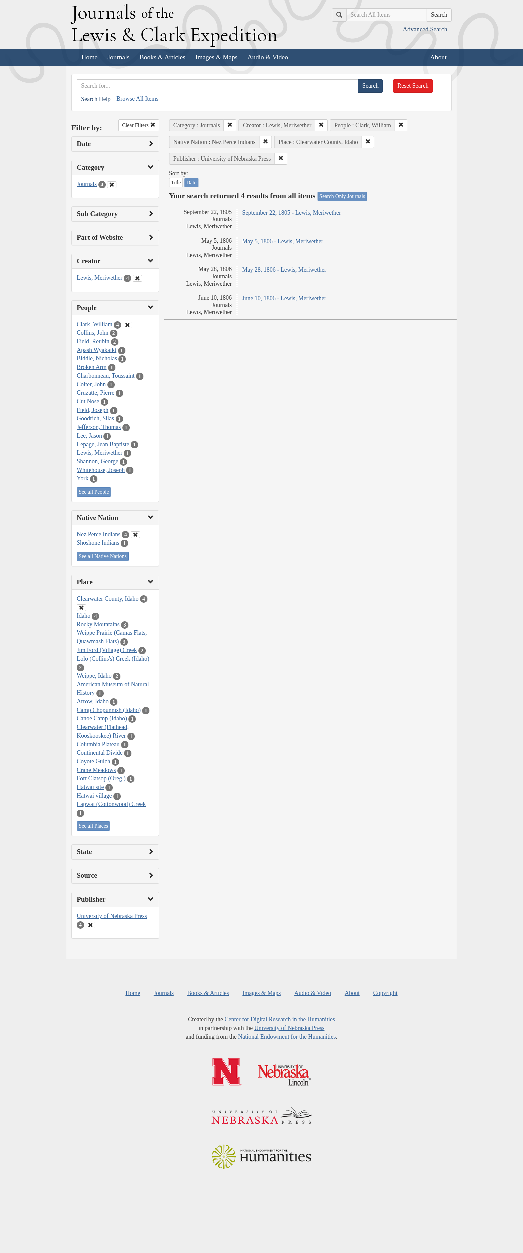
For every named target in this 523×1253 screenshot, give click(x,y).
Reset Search (412, 85)
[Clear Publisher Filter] (90, 925)
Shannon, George (97, 461)
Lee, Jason (89, 435)
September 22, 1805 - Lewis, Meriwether (291, 212)
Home (89, 57)
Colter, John (91, 384)
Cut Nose (88, 401)
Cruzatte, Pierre (95, 392)
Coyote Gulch (93, 761)
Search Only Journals (342, 196)
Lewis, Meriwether (99, 277)
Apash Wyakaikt (96, 350)
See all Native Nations (103, 556)
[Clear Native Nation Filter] (135, 534)
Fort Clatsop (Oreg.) (101, 778)
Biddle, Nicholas (97, 358)
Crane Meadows (96, 770)
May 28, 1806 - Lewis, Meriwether (284, 269)
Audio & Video (267, 57)
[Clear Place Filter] (81, 607)
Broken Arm (92, 367)
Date (191, 182)
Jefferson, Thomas (99, 427)
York (82, 478)
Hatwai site (90, 787)
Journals (118, 57)
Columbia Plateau (98, 744)
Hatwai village (94, 795)
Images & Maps (216, 57)
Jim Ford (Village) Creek (107, 650)
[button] (229, 125)
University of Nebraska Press (112, 916)
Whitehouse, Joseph (101, 470)
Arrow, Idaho (93, 701)
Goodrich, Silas (95, 418)
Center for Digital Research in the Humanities (279, 1019)
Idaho (83, 615)
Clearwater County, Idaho (107, 598)
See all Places (93, 826)
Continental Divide (99, 752)
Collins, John (92, 332)
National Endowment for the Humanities (287, 1036)
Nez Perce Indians (98, 534)
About (438, 57)
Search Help (95, 99)
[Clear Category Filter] (111, 184)
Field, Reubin (93, 341)
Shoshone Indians (98, 542)
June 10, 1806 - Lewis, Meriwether (284, 298)
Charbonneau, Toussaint (105, 375)
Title (176, 182)
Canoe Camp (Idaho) (102, 718)
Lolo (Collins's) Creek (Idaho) (113, 658)
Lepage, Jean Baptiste (103, 444)
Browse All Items (137, 98)
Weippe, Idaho (94, 675)
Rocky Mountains (98, 624)
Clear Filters (138, 125)
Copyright (385, 993)
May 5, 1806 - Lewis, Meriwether (282, 241)
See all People (94, 492)
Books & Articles (162, 57)
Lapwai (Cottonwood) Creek (111, 804)
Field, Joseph (92, 410)
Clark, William (94, 324)
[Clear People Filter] (127, 325)
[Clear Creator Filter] (137, 278)
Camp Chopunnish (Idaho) (109, 710)
